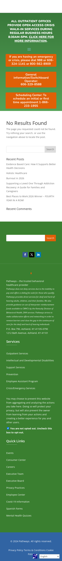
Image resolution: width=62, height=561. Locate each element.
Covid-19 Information (18, 501)
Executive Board (15, 480)
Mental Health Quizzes (18, 515)
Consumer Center (16, 459)
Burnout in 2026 (15, 178)
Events (10, 453)
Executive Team (14, 473)
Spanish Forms (14, 508)
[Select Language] (49, 556)
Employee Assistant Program (22, 381)
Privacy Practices (15, 487)
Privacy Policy (15, 550)
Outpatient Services (17, 353)
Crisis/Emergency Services (20, 388)
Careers (10, 466)
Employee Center (15, 494)
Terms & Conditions (35, 550)
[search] (31, 149)
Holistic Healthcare (16, 173)
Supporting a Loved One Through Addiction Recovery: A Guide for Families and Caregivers (30, 187)
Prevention (12, 374)
